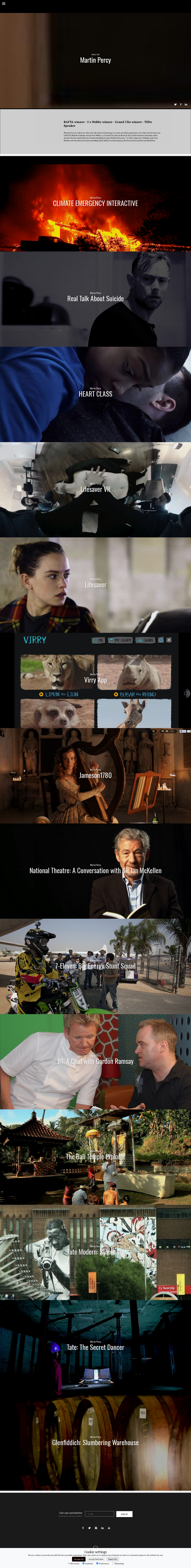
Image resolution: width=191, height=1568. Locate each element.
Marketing (118, 1563)
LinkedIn (186, 104)
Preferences (102, 1563)
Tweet (175, 104)
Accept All (78, 1559)
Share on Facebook (180, 104)
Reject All (112, 1559)
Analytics (88, 1563)
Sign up (124, 1514)
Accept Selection (96, 1559)
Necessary (73, 1563)
